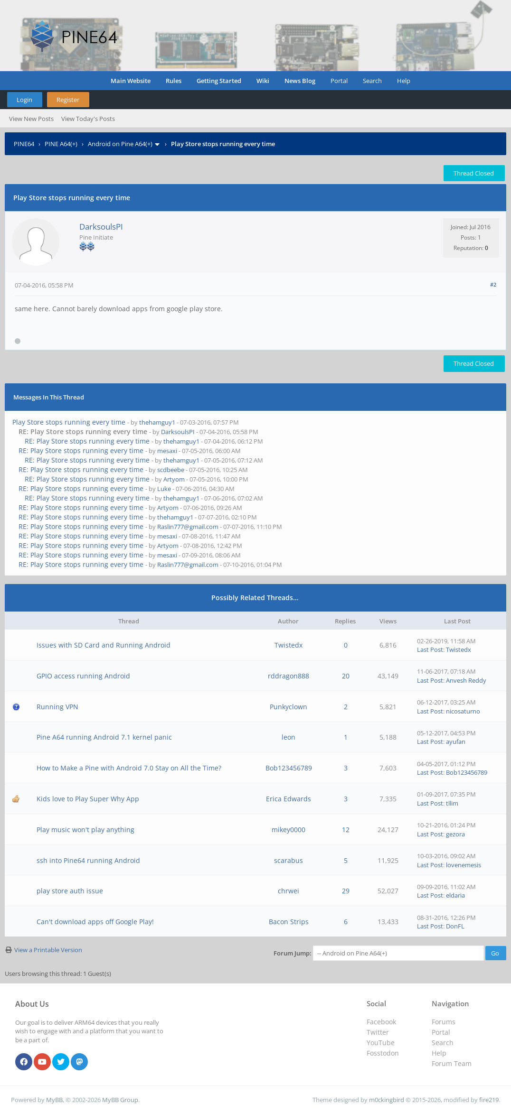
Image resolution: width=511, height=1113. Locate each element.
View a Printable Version (48, 950)
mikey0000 (288, 829)
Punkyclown (288, 706)
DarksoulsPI (101, 226)
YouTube (381, 1042)
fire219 (489, 1099)
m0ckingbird (386, 1099)
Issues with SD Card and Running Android (103, 644)
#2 (493, 284)
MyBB (54, 1099)
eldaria (455, 895)
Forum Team (452, 1063)
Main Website (131, 80)
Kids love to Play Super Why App (88, 798)
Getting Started (219, 80)
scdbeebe (170, 469)
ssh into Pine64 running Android (88, 860)
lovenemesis (463, 865)
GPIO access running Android (83, 675)
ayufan (455, 741)
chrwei (288, 890)
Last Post (430, 649)
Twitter (378, 1032)
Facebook (381, 1021)
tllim (452, 803)
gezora (455, 834)
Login (24, 99)
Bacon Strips (289, 921)
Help (403, 80)
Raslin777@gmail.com (187, 526)
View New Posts (31, 118)
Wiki (262, 80)
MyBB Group (120, 1099)
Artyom (174, 479)
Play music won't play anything (85, 829)
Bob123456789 (288, 767)
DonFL (455, 926)
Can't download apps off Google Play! (95, 921)
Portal (339, 80)
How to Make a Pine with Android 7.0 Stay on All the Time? (129, 767)
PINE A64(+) (61, 143)
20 (346, 675)
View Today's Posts (88, 118)
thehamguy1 (157, 422)
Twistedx (288, 644)
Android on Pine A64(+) (120, 143)
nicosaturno (463, 711)
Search (372, 80)
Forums (443, 1021)
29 (346, 890)
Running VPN (57, 706)
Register (68, 99)
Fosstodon (383, 1052)
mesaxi (167, 450)
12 (346, 829)
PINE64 (24, 143)
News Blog (299, 80)
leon (288, 737)
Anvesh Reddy (466, 680)
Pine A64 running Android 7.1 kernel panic (104, 737)
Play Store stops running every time (68, 422)
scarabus (288, 860)
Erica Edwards (288, 798)
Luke (164, 488)
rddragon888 (288, 675)
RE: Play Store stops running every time (87, 440)
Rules (173, 80)
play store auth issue (70, 890)
